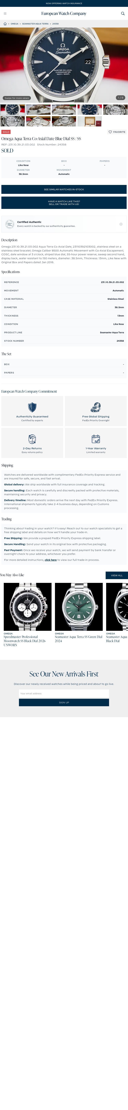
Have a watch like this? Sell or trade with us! (64, 202)
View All (117, 575)
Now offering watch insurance (64, 3)
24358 (55, 24)
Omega (14, 24)
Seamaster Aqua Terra (35, 24)
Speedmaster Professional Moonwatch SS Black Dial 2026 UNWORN (25, 641)
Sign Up (64, 702)
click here (51, 560)
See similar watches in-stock (64, 189)
